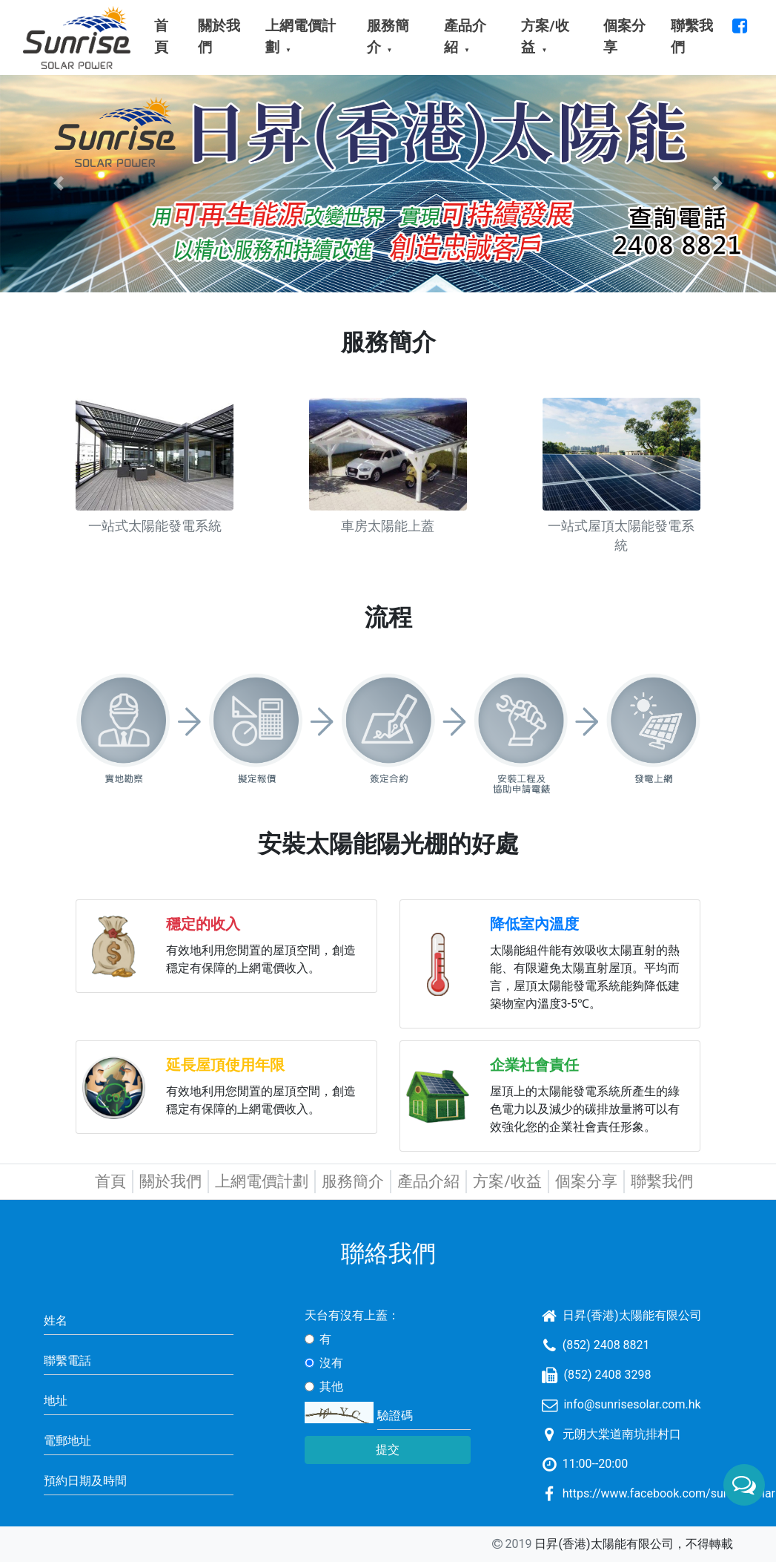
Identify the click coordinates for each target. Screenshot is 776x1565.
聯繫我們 (662, 1181)
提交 (387, 1450)
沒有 (331, 1363)
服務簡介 (353, 1181)
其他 (331, 1386)
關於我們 (170, 1181)
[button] (58, 183)
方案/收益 (507, 1181)
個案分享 (586, 1181)
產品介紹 (428, 1181)
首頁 (110, 1181)
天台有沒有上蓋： (352, 1315)
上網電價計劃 (261, 1181)
